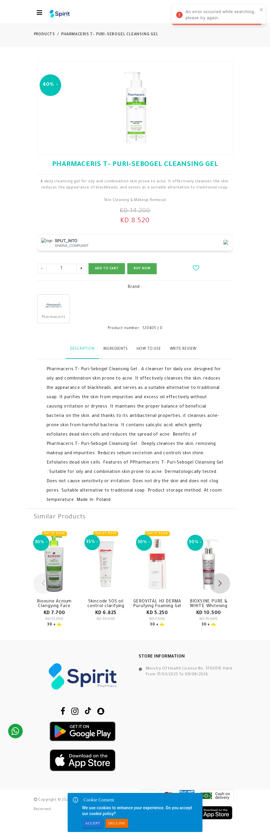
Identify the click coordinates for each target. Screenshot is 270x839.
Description (82, 349)
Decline (116, 823)
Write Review (183, 349)
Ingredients (115, 349)
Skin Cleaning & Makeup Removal (135, 200)
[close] (261, 9)
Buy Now (142, 268)
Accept (92, 823)
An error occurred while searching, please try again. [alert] (218, 15)
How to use (149, 349)
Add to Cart (107, 268)
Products (44, 35)
